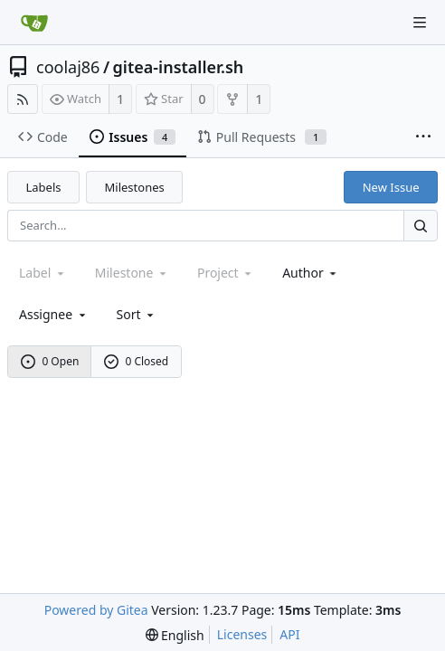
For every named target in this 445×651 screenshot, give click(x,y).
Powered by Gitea (96, 609)
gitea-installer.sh (178, 67)
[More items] (423, 137)
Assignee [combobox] (54, 314)
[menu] (137, 314)
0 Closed (136, 361)
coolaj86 (67, 67)
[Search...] (420, 225)
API (289, 634)
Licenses (242, 634)
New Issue (391, 187)
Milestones (135, 187)
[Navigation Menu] (419, 22)
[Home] (34, 22)
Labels (44, 187)
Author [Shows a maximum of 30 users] (310, 272)
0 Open (50, 361)
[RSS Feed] (22, 99)
